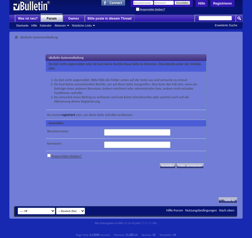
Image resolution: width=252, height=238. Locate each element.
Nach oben (226, 210)
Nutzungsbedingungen (201, 210)
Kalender (45, 25)
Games (73, 18)
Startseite (22, 25)
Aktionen (60, 25)
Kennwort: (54, 143)
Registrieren (222, 3)
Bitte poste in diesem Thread (110, 18)
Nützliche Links (82, 25)
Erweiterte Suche (226, 25)
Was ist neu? (28, 18)
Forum (52, 18)
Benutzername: (58, 131)
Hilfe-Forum (174, 210)
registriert (68, 115)
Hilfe (201, 3)
